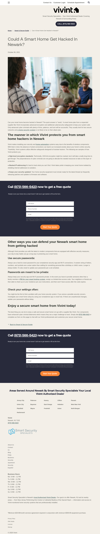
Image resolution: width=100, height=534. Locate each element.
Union (59, 408)
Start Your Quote (50, 227)
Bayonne (33, 404)
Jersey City (20, 400)
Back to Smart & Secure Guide (20, 324)
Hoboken (60, 404)
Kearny (46, 400)
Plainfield (20, 408)
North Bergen (75, 408)
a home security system (26, 130)
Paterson (33, 400)
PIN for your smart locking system (32, 279)
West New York (76, 404)
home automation (42, 144)
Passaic (73, 400)
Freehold (47, 408)
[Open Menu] (9, 2)
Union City (20, 404)
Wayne (32, 408)
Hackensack (21, 412)
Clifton (60, 400)
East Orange (48, 404)
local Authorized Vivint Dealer (45, 497)
